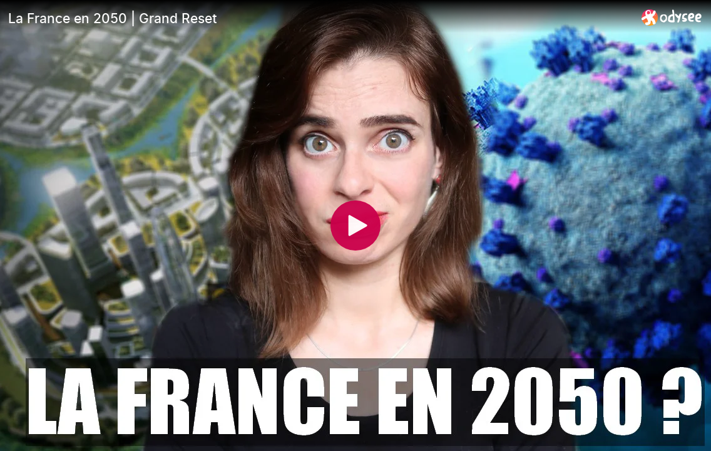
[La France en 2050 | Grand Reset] (320, 18)
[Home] (672, 17)
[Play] (355, 225)
